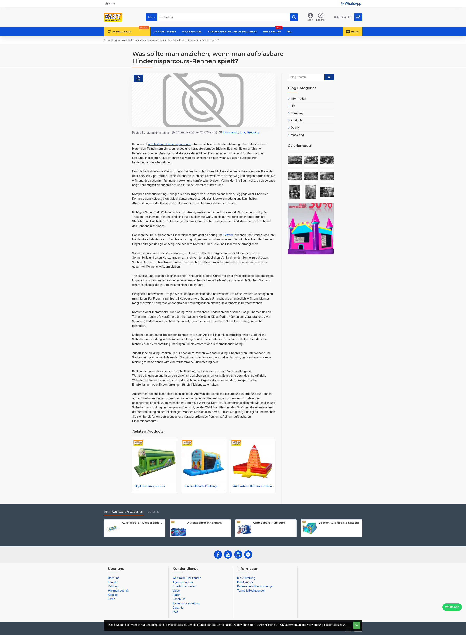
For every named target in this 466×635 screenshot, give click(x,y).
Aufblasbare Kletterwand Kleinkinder (253, 486)
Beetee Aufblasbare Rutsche (339, 522)
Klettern (228, 235)
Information (230, 132)
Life (242, 132)
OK (356, 625)
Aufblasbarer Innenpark (204, 522)
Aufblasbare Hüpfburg (269, 522)
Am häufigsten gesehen (123, 512)
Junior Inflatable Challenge (201, 486)
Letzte (153, 512)
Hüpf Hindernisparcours (150, 486)
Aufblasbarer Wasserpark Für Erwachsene (143, 522)
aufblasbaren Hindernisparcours (169, 144)
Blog (114, 40)
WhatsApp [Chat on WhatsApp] (452, 607)
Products (253, 132)
